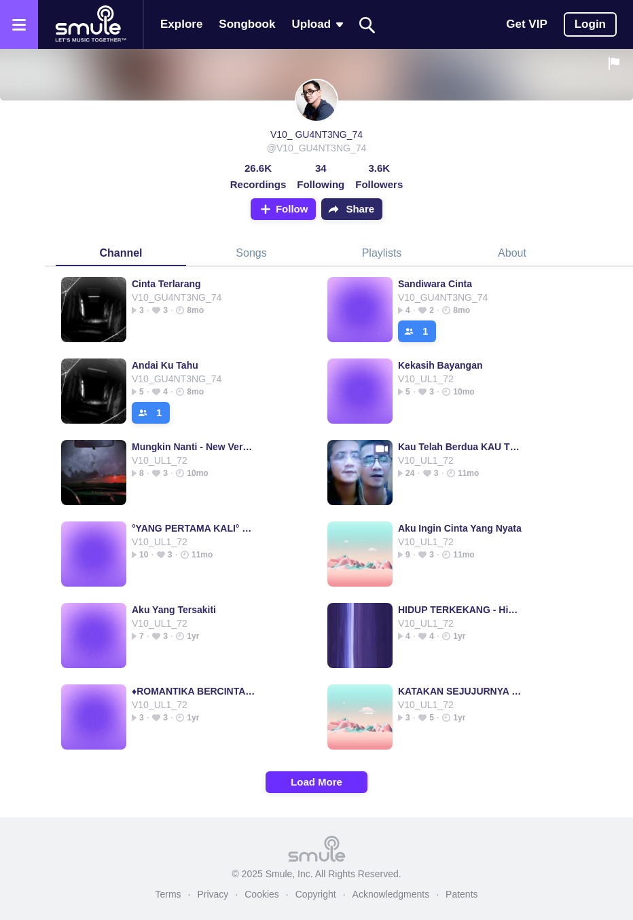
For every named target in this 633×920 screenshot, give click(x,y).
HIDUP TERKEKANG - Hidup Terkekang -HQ (460, 609)
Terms (168, 894)
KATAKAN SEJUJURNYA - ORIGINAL (460, 691)
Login (590, 24)
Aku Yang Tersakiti (174, 609)
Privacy (212, 894)
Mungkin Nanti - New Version (194, 446)
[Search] (367, 25)
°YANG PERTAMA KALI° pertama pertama (194, 528)
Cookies (262, 894)
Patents (461, 894)
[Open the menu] (19, 24)
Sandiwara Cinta (435, 283)
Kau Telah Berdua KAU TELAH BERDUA (460, 446)
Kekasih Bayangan (440, 365)
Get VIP (526, 24)
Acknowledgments (391, 894)
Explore (181, 24)
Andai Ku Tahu (165, 365)
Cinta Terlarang (166, 283)
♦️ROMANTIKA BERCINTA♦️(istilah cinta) (194, 691)
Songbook (247, 24)
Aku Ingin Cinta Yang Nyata (460, 528)
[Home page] (90, 24)
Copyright (315, 894)
